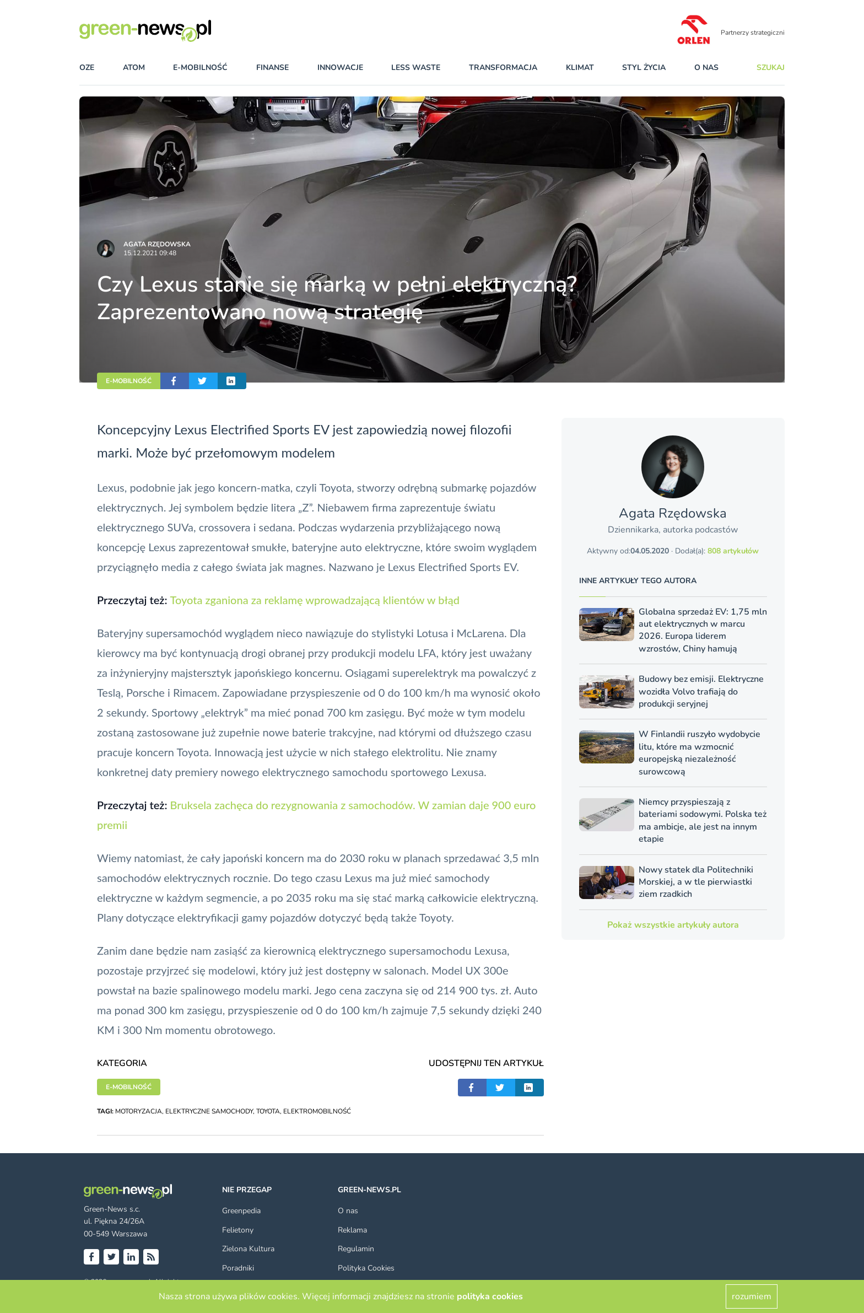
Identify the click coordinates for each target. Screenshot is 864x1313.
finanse (272, 67)
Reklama (352, 1230)
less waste (415, 67)
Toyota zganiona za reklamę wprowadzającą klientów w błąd (315, 599)
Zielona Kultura (248, 1249)
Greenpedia (241, 1211)
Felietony (237, 1230)
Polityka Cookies (366, 1268)
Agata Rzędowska (157, 244)
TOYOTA (268, 1111)
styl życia (644, 67)
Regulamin (356, 1249)
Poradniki (238, 1268)
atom (134, 67)
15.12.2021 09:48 (149, 253)
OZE (86, 67)
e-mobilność (200, 67)
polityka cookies (490, 1296)
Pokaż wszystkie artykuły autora (673, 925)
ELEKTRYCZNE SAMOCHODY (209, 1111)
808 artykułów (733, 551)
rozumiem (751, 1296)
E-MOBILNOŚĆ (129, 380)
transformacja (503, 67)
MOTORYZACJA (138, 1111)
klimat (580, 67)
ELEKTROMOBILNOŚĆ (317, 1111)
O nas (706, 67)
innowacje (340, 67)
